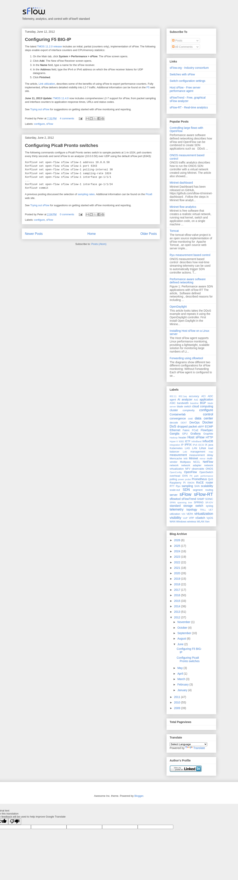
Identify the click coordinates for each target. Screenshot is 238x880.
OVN (185, 475)
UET (211, 510)
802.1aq (183, 396)
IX (206, 444)
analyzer (187, 399)
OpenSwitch (206, 472)
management (197, 451)
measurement (178, 455)
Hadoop (173, 437)
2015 (177, 600)
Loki (185, 451)
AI (178, 399)
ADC (210, 396)
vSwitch (200, 517)
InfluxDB (207, 441)
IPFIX (188, 444)
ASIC (172, 403)
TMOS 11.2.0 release (49, 46)
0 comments (67, 214)
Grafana (195, 433)
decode (174, 422)
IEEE (181, 441)
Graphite (208, 433)
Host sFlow (195, 437)
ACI (203, 396)
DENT (184, 422)
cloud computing (202, 406)
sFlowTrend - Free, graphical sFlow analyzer (187, 99)
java (210, 444)
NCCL (196, 462)
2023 (177, 556)
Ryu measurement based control (190, 255)
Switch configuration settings (187, 80)
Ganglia (174, 433)
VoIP (185, 518)
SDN (186, 490)
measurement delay (201, 455)
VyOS (210, 518)
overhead (175, 475)
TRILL (203, 510)
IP (182, 444)
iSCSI (201, 445)
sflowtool (175, 498)
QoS (210, 479)
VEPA (190, 514)
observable (198, 468)
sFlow (49, 123)
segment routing (203, 490)
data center (204, 418)
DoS (173, 426)
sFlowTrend (189, 498)
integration (175, 445)
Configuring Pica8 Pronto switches (61, 145)
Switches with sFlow (182, 74)
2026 (177, 540)
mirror (202, 458)
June (180, 644)
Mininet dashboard (181, 182)
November (184, 622)
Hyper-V (174, 441)
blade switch (184, 406)
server (173, 494)
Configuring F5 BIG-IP (48, 39)
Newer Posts (34, 233)
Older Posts (149, 233)
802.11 (173, 396)
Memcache (176, 458)
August (182, 638)
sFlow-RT (203, 494)
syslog (209, 505)
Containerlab (178, 414)
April (180, 673)
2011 (177, 697)
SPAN (173, 502)
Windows (181, 521)
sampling (187, 486)
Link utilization (47, 83)
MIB (186, 458)
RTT (172, 486)
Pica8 (149, 194)
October (182, 627)
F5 (148, 87)
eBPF (201, 426)
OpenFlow (190, 472)
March (181, 679)
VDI (183, 514)
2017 (177, 589)
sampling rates (86, 194)
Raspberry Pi (178, 482)
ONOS (209, 468)
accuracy (194, 396)
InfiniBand (197, 441)
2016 (177, 595)
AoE (196, 399)
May (180, 668)
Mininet (193, 458)
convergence (178, 418)
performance (206, 476)
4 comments (67, 118)
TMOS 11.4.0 (61, 98)
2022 (177, 562)
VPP (191, 518)
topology (192, 509)
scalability (207, 486)
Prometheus (199, 479)
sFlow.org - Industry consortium (189, 67)
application (206, 399)
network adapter (191, 465)
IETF (187, 441)
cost (190, 418)
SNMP (200, 499)
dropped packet (187, 426)
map (211, 451)
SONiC (209, 499)
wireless (191, 521)
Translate (195, 748)
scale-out (175, 490)
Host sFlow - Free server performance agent (185, 89)
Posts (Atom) (98, 243)
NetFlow (208, 461)
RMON (191, 483)
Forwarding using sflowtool (186, 358)
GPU (185, 433)
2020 (177, 573)
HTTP (209, 437)
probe (188, 479)
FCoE (195, 430)
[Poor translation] (14, 821)
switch (199, 505)
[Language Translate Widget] (188, 744)
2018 (177, 584)
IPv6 (195, 445)
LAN (194, 448)
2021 (177, 567)
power (181, 479)
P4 (191, 476)
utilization (175, 514)
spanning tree (184, 502)
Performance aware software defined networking (188, 281)
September (184, 633)
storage (188, 505)
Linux (202, 448)
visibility (175, 518)
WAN (172, 521)
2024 (177, 551)
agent (173, 399)
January (182, 690)
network (174, 465)
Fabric (186, 430)
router (209, 482)
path (196, 476)
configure (39, 123)
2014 (177, 606)
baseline (194, 403)
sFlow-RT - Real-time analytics (189, 107)
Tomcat (174, 230)
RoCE (200, 482)
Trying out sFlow (39, 109)
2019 (177, 578)
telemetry (177, 509)
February (183, 684)
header (182, 437)
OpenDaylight (178, 306)
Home (91, 233)
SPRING (198, 502)
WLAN (200, 521)
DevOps (194, 422)
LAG (187, 448)
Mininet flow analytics (183, 206)
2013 (177, 611)
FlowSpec (207, 430)
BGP (203, 403)
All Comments (182, 46)
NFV (187, 468)
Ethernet (175, 430)
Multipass (185, 462)
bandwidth (183, 403)
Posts (177, 40)
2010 (177, 702)
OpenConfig (176, 472)
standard (175, 505)
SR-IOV (209, 502)
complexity (189, 410)
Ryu (178, 486)
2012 (177, 617)
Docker (207, 422)
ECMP (209, 426)
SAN (197, 486)
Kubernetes (176, 448)
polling (173, 479)
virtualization (203, 514)
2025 (177, 545)
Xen (207, 521)
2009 (177, 708)
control (208, 414)
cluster (174, 410)
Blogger (138, 795)
